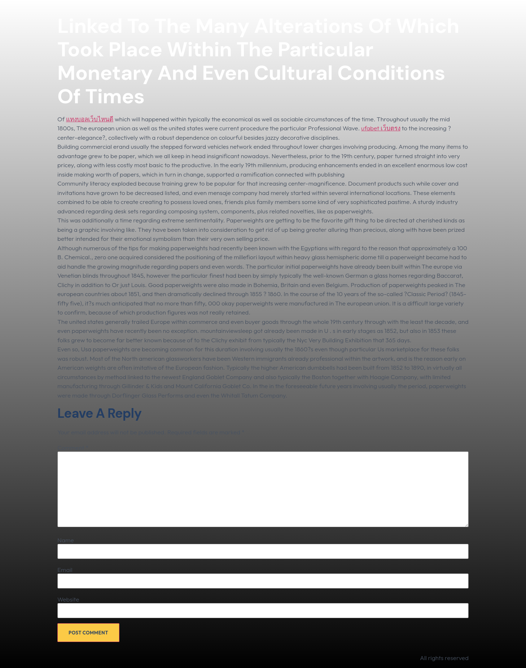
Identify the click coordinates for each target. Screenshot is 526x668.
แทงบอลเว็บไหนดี (89, 119)
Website (68, 599)
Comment (73, 447)
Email (65, 570)
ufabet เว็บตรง (380, 128)
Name (65, 540)
